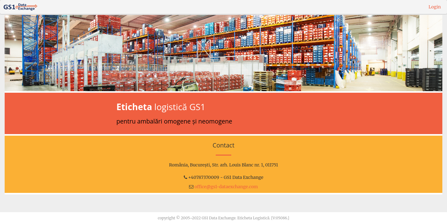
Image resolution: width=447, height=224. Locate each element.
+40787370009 (203, 177)
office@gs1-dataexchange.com (226, 186)
